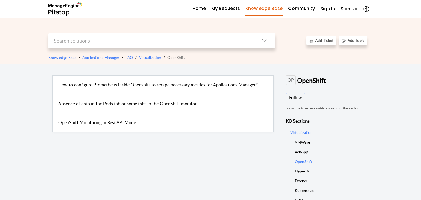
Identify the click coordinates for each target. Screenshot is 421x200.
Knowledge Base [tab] (264, 8)
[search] (150, 40)
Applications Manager (100, 57)
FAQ (129, 57)
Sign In (327, 9)
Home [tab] (199, 8)
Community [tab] (301, 8)
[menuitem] (328, 9)
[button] (366, 8)
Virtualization (150, 57)
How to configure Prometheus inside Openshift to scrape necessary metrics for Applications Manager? (158, 85)
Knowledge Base (62, 57)
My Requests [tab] (225, 8)
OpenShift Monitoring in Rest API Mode (97, 122)
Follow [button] (295, 97)
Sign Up (349, 9)
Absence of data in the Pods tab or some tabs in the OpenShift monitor (127, 104)
